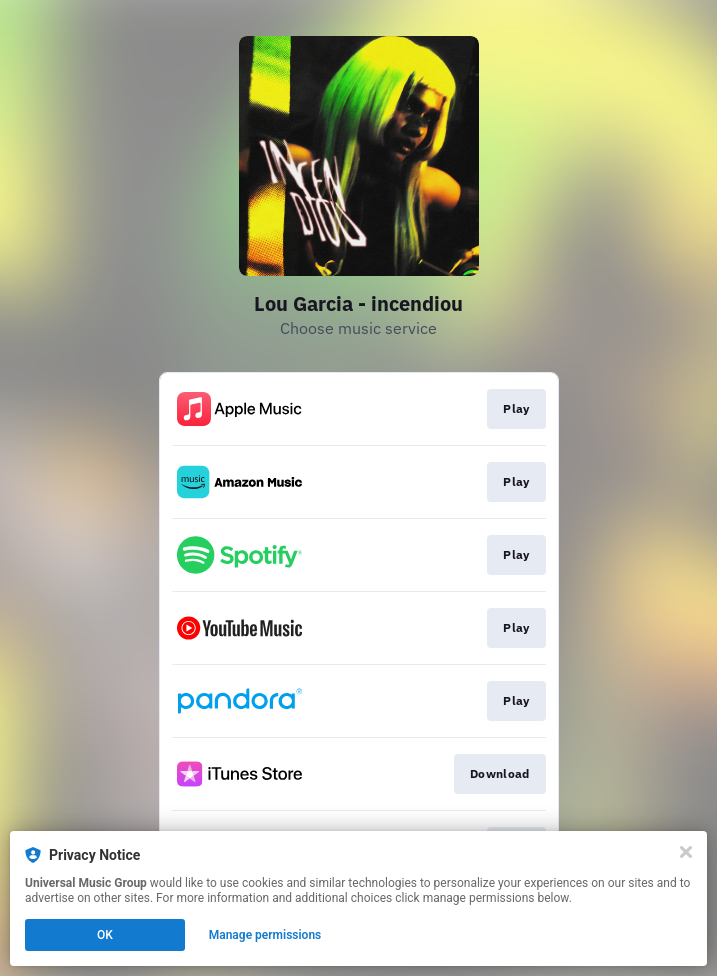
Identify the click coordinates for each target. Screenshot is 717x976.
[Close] (686, 852)
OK (105, 935)
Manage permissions (265, 935)
